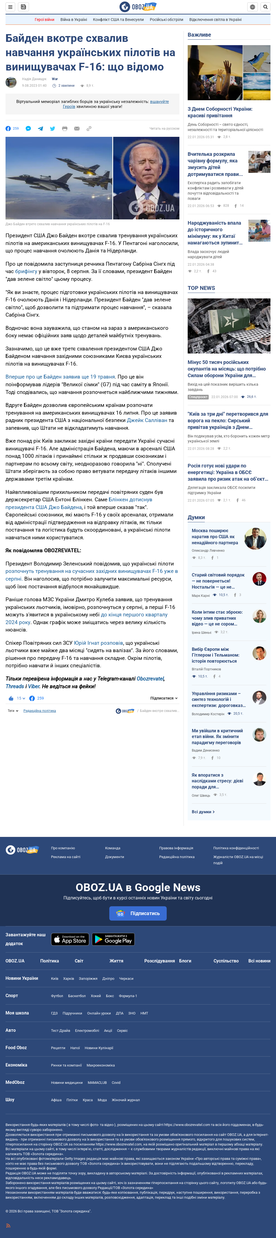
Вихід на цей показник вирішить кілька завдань (223, 387)
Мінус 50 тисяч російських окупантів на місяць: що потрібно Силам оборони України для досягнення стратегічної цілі (227, 369)
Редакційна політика (39, 711)
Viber (33, 686)
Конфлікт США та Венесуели (118, 19)
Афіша (56, 1100)
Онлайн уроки (99, 1013)
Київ (54, 978)
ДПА (119, 1013)
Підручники (72, 1013)
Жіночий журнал (126, 1100)
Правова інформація (176, 848)
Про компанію (63, 848)
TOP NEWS (201, 288)
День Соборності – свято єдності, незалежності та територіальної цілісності (225, 127)
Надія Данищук (34, 79)
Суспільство (226, 961)
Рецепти (58, 1048)
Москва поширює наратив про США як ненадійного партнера (215, 536)
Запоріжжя (88, 978)
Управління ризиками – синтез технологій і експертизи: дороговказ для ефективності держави (217, 700)
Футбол (57, 996)
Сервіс (122, 1031)
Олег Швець (201, 796)
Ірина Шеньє (201, 633)
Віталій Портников (206, 669)
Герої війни (44, 19)
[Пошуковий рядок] (265, 7)
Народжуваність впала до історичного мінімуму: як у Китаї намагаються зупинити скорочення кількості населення (215, 233)
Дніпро (108, 978)
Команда (112, 848)
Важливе (199, 34)
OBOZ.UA (234, 1135)
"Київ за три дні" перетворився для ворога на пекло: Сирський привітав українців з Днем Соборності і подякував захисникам (228, 421)
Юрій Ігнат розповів (98, 643)
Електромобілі (87, 1031)
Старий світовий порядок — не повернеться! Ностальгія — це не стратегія (218, 581)
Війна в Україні (73, 19)
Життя (116, 961)
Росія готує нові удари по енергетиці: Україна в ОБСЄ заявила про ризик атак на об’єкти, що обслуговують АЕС (228, 473)
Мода (102, 1100)
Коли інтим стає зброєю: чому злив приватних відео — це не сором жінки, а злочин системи (217, 618)
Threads (15, 686)
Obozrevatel (150, 679)
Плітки (72, 1100)
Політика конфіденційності (236, 848)
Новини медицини (67, 1083)
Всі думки (201, 811)
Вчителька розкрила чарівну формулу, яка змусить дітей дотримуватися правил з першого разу (215, 164)
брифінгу (27, 271)
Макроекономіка (101, 1065)
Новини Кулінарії (99, 1048)
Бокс (110, 996)
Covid (116, 1083)
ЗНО (132, 1013)
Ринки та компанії (66, 1065)
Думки (196, 517)
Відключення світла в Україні (215, 19)
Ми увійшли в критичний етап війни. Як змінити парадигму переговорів (217, 736)
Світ (79, 961)
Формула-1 (128, 996)
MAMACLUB (97, 1083)
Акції (108, 1031)
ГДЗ (54, 1013)
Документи (114, 857)
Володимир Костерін (208, 714)
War (55, 79)
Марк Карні (201, 596)
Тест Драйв (60, 1031)
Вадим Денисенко (206, 750)
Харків (68, 978)
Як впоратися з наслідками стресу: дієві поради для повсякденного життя (217, 781)
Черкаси (126, 978)
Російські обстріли (166, 19)
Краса (88, 1100)
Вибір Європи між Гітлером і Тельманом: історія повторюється (216, 655)
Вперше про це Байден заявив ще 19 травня (60, 377)
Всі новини (259, 961)
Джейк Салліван (147, 420)
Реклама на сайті (65, 857)
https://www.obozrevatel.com (187, 1125)
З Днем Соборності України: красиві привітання (220, 112)
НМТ (144, 1013)
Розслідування (159, 961)
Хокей (96, 996)
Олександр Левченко (208, 551)
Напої (75, 1048)
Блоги (185, 961)
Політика (49, 961)
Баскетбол (77, 996)
